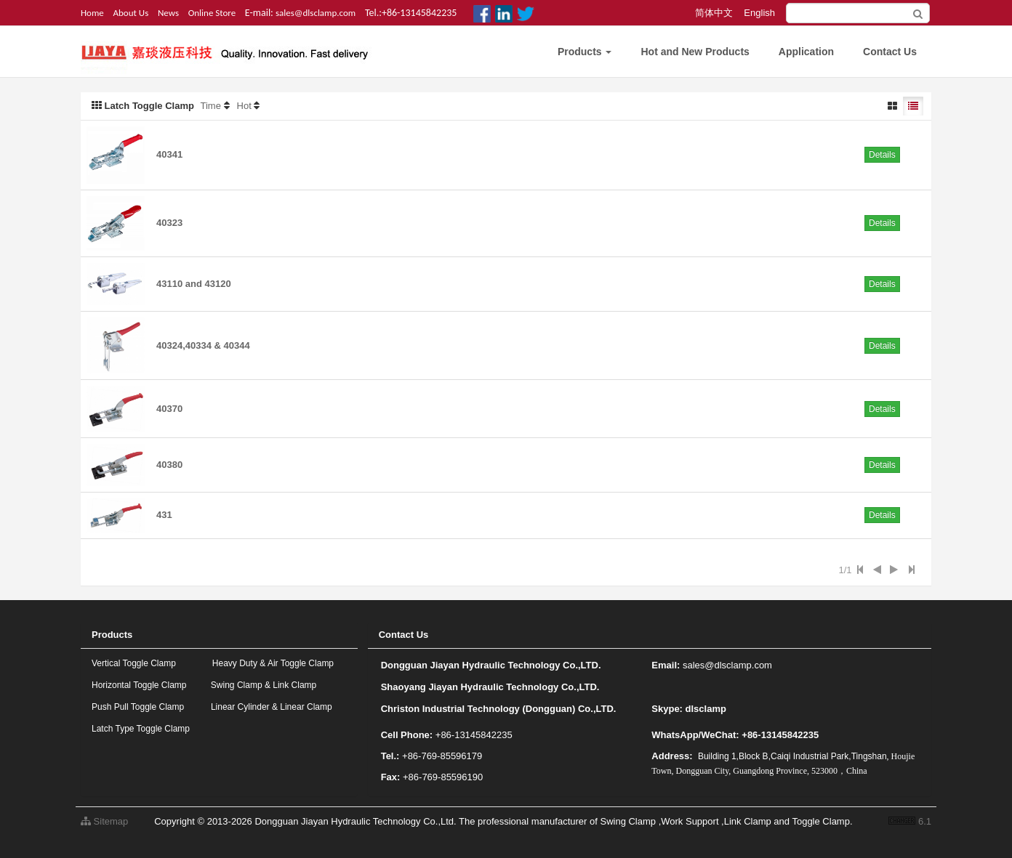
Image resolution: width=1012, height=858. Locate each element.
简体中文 (714, 12)
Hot (244, 105)
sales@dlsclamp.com (316, 12)
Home (92, 12)
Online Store (212, 12)
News (168, 12)
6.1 (909, 822)
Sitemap (104, 821)
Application (806, 51)
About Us (130, 12)
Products (585, 51)
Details (882, 155)
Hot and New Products (694, 51)
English (759, 12)
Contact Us (890, 51)
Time (211, 105)
